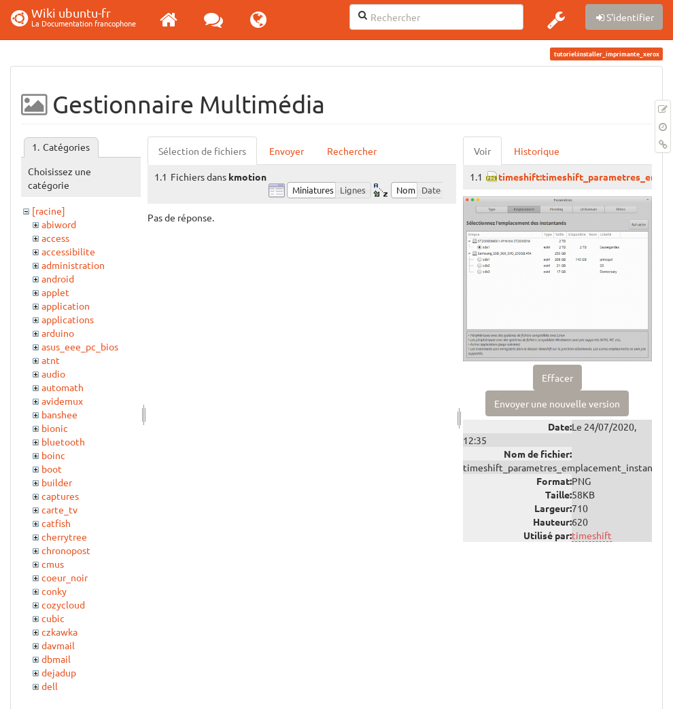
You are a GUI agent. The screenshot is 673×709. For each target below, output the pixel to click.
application (65, 305)
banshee (59, 414)
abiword (58, 224)
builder (56, 482)
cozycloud (63, 604)
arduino (57, 333)
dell (49, 686)
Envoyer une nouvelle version (557, 403)
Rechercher (352, 151)
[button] (556, 19)
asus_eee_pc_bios (79, 346)
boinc (53, 455)
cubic (53, 618)
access (55, 238)
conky (54, 591)
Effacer (557, 377)
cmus (52, 564)
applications (67, 319)
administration (73, 265)
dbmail (56, 659)
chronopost (65, 550)
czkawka (59, 631)
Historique (536, 151)
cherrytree (64, 536)
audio (53, 373)
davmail (58, 645)
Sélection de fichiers (202, 151)
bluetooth (63, 441)
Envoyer (286, 151)
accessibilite (68, 251)
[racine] (48, 210)
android (57, 278)
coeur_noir (64, 577)
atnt (50, 360)
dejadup (58, 672)
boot (51, 468)
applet (55, 292)
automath (62, 387)
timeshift (592, 535)
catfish (56, 523)
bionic (54, 428)
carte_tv (59, 509)
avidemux (62, 401)
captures (60, 496)
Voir (482, 151)
